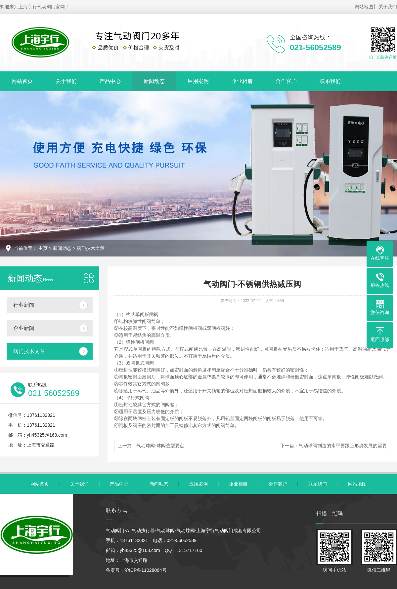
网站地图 (364, 6)
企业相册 (242, 81)
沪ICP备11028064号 (145, 570)
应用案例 (198, 81)
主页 (43, 248)
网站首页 (22, 81)
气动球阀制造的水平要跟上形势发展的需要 (343, 445)
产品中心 (110, 81)
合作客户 (286, 81)
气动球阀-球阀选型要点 (160, 445)
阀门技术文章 (91, 248)
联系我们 (330, 81)
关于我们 (387, 6)
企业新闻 (23, 328)
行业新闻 (23, 305)
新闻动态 (154, 81)
